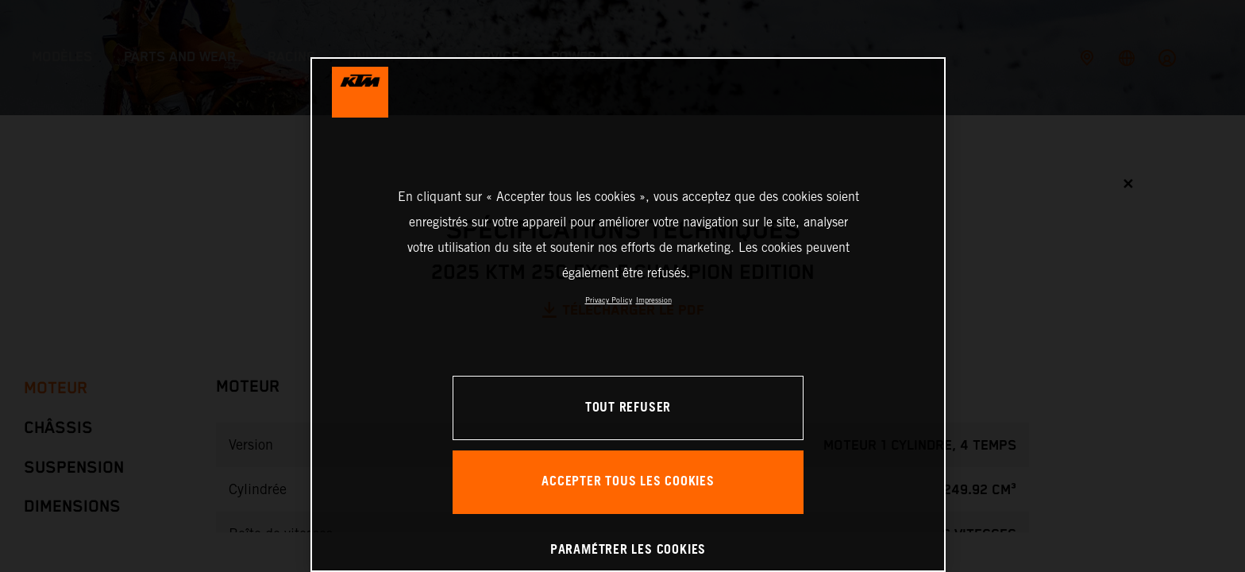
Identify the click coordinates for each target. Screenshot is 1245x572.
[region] (628, 314)
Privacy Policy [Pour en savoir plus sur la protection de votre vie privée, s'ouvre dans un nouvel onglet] (608, 300)
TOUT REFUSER (628, 408)
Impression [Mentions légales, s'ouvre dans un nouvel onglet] (654, 300)
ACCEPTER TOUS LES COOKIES (628, 482)
